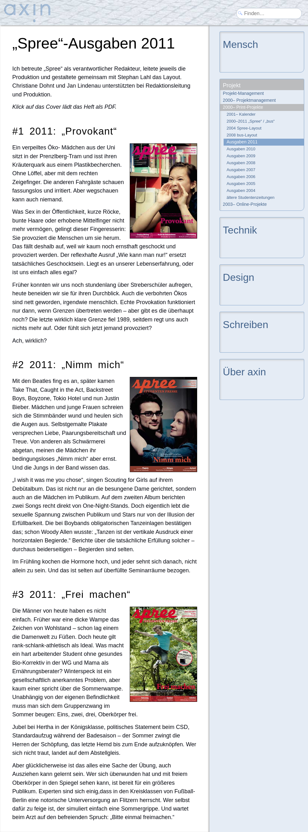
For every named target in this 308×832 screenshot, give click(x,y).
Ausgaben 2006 (241, 176)
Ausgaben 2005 (241, 183)
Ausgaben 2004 (241, 190)
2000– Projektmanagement (249, 100)
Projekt (232, 85)
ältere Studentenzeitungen (251, 197)
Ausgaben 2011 (242, 141)
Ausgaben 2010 (241, 149)
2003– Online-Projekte (245, 204)
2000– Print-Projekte (243, 107)
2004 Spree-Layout (244, 128)
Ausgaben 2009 (241, 155)
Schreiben (245, 324)
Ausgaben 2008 (241, 162)
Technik (240, 229)
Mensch (240, 44)
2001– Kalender (241, 114)
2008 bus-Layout (242, 135)
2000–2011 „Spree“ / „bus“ (251, 121)
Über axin (244, 371)
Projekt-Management (243, 93)
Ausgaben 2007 (241, 169)
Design (238, 277)
